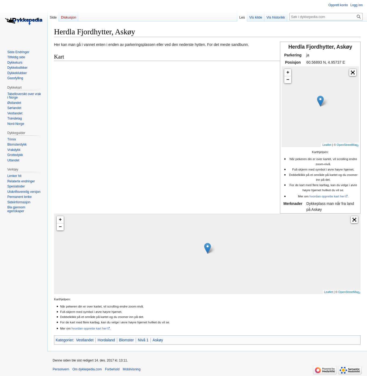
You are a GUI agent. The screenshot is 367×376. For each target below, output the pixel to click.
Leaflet (326, 144)
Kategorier (64, 340)
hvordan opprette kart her (327, 196)
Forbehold (112, 369)
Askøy (158, 340)
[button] (352, 72)
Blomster (126, 340)
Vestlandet (84, 340)
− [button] (287, 80)
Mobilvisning (132, 369)
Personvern (61, 369)
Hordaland (106, 340)
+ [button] (287, 72)
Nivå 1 (143, 340)
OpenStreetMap (347, 144)
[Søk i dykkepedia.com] (326, 16)
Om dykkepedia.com (87, 369)
